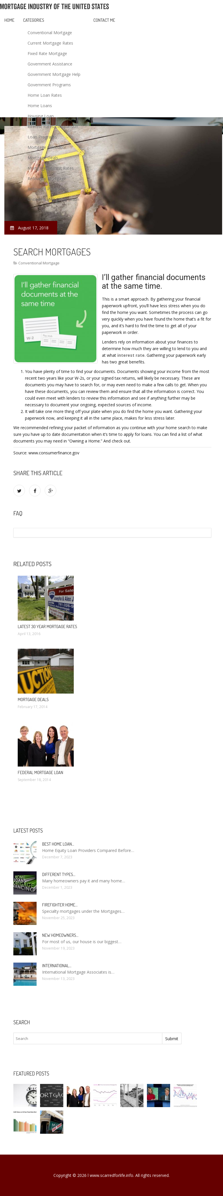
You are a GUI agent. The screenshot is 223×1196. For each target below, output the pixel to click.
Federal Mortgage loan (40, 772)
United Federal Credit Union (53, 199)
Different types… (58, 874)
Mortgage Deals (43, 157)
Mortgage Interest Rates (51, 168)
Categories (33, 20)
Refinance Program (46, 189)
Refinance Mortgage (47, 178)
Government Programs (49, 84)
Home (9, 20)
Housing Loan (41, 116)
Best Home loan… (58, 844)
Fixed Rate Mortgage (47, 53)
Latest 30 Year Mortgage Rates (47, 626)
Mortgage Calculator (47, 147)
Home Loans (40, 105)
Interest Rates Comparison (53, 126)
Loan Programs (42, 137)
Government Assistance (50, 64)
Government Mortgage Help (54, 74)
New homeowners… (60, 935)
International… (56, 965)
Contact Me (104, 20)
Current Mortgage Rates (50, 43)
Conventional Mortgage (50, 32)
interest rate (131, 355)
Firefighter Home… (60, 905)
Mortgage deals (33, 699)
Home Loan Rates (45, 95)
